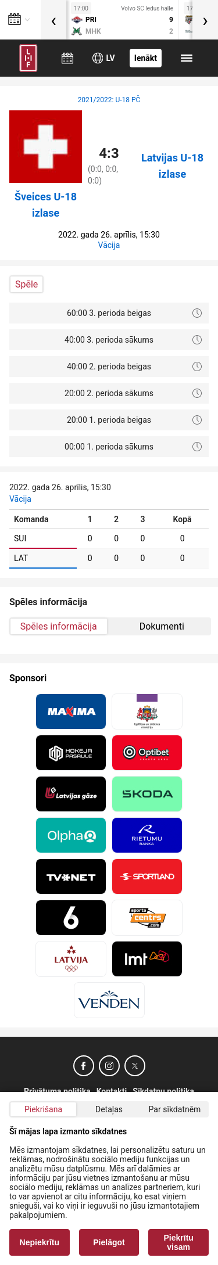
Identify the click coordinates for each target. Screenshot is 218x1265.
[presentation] (53, 19)
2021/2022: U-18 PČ (109, 100)
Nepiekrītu (39, 1242)
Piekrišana (43, 1109)
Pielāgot (108, 1242)
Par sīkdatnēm (175, 1109)
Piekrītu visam (179, 1242)
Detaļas (109, 1109)
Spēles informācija (58, 626)
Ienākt (145, 58)
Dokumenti (162, 626)
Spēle (26, 284)
